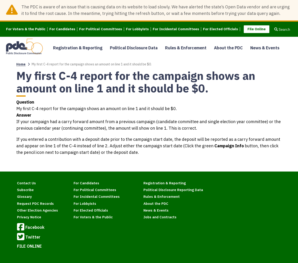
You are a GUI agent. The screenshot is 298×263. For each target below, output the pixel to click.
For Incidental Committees (176, 29)
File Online (256, 29)
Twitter (28, 237)
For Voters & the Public (25, 29)
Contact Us (26, 183)
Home (21, 64)
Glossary (24, 196)
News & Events (264, 48)
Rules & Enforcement (186, 48)
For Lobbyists (137, 29)
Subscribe (25, 190)
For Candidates (62, 29)
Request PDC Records (35, 203)
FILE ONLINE (29, 246)
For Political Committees (100, 29)
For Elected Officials (220, 29)
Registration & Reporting (77, 48)
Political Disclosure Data (134, 48)
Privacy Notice (29, 217)
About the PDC (228, 48)
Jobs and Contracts (159, 217)
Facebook (30, 228)
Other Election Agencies (37, 210)
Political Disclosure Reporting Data (173, 190)
